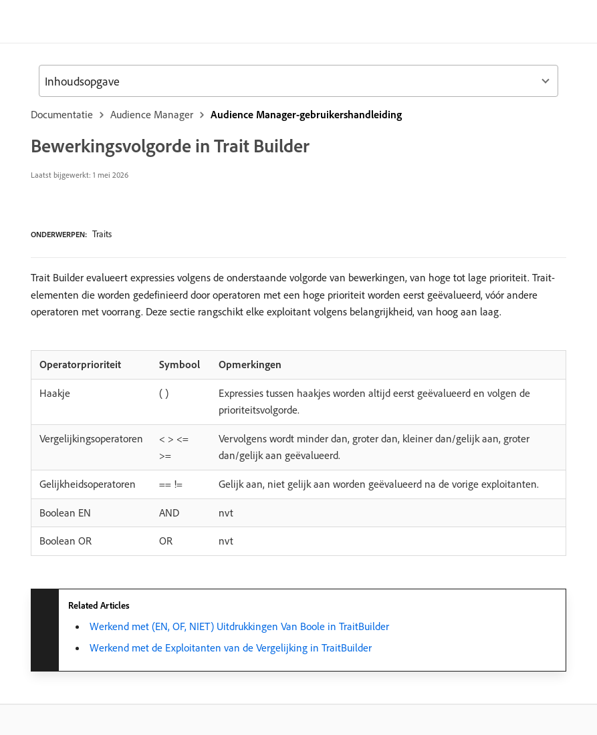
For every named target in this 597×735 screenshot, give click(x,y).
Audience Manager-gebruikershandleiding (306, 114)
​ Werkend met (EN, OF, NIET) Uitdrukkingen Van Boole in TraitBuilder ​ (239, 626)
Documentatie (62, 114)
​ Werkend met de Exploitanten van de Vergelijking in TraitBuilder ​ (230, 647)
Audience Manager (151, 114)
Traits (102, 234)
